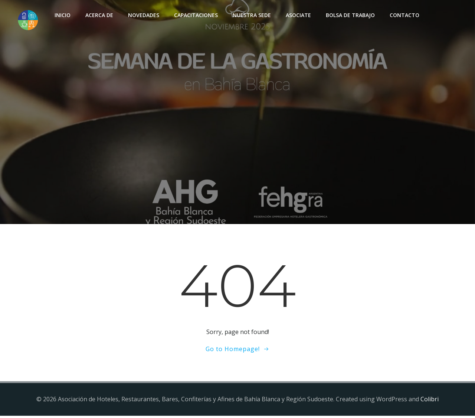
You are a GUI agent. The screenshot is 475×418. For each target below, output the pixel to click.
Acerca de (98, 15)
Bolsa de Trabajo (349, 15)
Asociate (297, 15)
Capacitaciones (195, 15)
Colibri (429, 401)
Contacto (403, 15)
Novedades (142, 15)
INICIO (61, 15)
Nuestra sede (251, 15)
